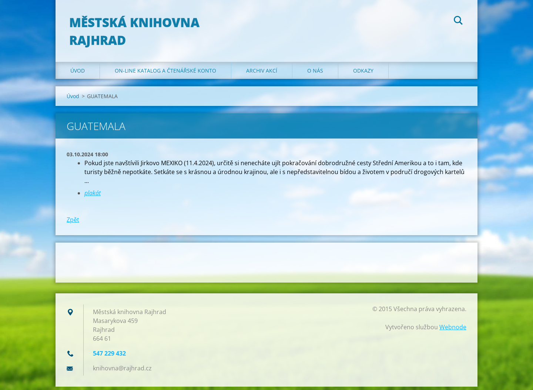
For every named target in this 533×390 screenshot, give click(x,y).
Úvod (77, 73)
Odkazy (363, 73)
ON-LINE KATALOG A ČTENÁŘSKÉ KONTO (165, 73)
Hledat (458, 21)
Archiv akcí (261, 73)
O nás (315, 73)
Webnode (452, 330)
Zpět (73, 223)
